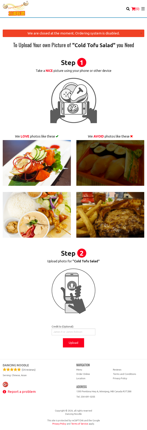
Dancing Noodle (16, 365)
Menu (79, 369)
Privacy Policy (120, 378)
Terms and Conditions (124, 374)
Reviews (117, 369)
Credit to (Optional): (73, 330)
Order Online (83, 374)
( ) (135, 8)
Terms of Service (79, 424)
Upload (73, 342)
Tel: (85, 396)
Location (80, 378)
